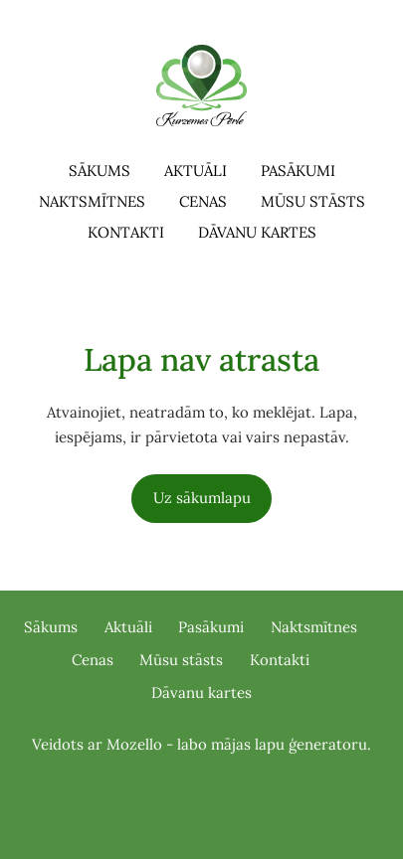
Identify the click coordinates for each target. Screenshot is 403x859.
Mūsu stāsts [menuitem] (313, 201)
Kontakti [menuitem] (126, 232)
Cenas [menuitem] (203, 201)
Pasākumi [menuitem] (298, 170)
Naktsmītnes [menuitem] (92, 201)
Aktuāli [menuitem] (195, 170)
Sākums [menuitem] (99, 170)
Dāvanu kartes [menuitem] (257, 232)
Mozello (134, 744)
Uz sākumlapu (202, 497)
